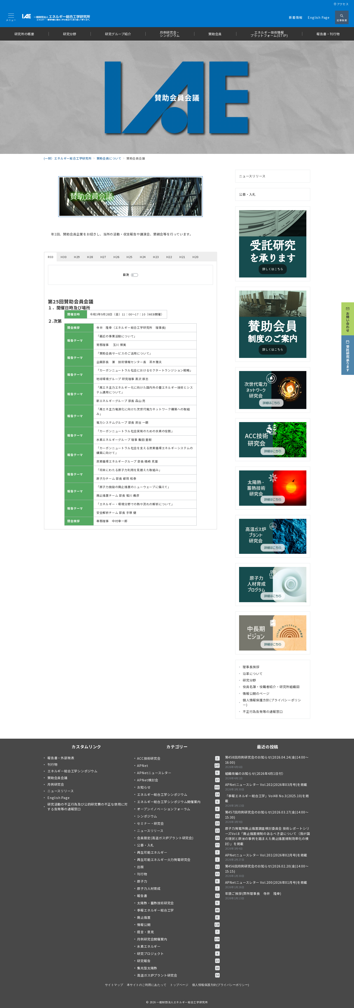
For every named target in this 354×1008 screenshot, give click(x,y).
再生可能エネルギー (178, 852)
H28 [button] (90, 257)
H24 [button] (143, 257)
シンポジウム (178, 816)
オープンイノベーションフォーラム (178, 809)
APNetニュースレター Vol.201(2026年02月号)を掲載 (266, 855)
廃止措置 (178, 917)
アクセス (341, 4)
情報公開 (178, 924)
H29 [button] (77, 257)
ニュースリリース (252, 176)
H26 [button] (116, 257)
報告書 (178, 895)
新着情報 (295, 17)
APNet (178, 765)
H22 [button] (169, 257)
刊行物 (178, 874)
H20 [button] (195, 257)
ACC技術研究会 (178, 758)
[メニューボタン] (11, 17)
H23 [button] (156, 257)
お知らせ (178, 787)
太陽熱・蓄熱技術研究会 (178, 903)
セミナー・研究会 (178, 823)
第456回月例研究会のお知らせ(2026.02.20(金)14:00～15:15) (267, 869)
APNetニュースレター (178, 773)
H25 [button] (129, 257)
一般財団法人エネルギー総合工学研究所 (182, 1002)
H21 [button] (182, 257)
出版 (178, 867)
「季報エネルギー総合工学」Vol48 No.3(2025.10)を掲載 (267, 798)
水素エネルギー (178, 946)
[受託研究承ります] (347, 355)
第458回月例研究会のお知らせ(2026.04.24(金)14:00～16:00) (267, 760)
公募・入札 (247, 194)
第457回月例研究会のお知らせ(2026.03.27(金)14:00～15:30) (267, 815)
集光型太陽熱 (178, 968)
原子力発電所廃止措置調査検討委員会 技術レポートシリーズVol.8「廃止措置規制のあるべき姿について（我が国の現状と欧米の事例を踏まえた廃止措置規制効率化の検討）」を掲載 (267, 836)
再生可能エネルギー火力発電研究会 (178, 859)
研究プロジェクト (178, 953)
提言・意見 (178, 932)
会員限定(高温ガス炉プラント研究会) (178, 838)
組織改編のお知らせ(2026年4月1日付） (255, 773)
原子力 (178, 881)
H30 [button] (63, 257)
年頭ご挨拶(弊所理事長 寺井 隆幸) (253, 893)
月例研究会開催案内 (178, 939)
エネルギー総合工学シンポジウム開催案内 (178, 801)
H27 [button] (103, 257)
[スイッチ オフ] (342, 17)
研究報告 (178, 961)
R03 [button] (50, 257)
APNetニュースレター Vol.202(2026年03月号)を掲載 (266, 784)
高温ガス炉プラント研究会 (178, 975)
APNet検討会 (178, 780)
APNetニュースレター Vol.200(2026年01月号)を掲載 (266, 882)
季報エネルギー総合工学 (178, 910)
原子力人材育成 (178, 888)
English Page (319, 17)
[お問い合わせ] (347, 318)
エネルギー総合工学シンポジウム (178, 794)
